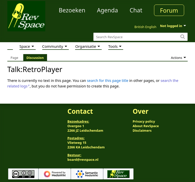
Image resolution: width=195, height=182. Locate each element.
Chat (135, 10)
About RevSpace (146, 126)
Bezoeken (72, 10)
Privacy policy (144, 121)
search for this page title (107, 80)
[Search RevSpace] (140, 37)
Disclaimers (142, 130)
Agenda (107, 10)
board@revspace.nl (83, 159)
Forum (169, 10)
